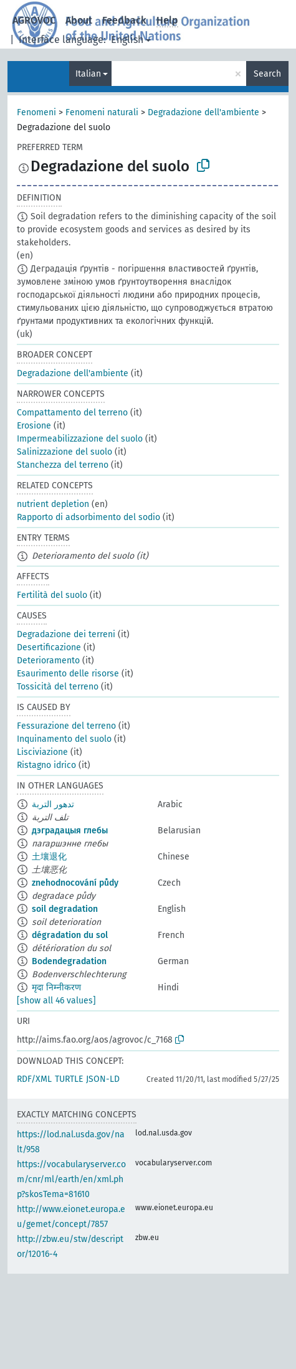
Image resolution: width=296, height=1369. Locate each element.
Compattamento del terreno (72, 412)
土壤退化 (49, 856)
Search (267, 74)
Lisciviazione (42, 752)
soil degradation (65, 909)
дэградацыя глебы (70, 830)
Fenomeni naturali (101, 112)
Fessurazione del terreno (66, 726)
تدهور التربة (53, 804)
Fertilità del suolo (52, 595)
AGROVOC (33, 20)
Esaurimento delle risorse (68, 673)
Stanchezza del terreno (62, 465)
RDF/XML (34, 1079)
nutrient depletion (53, 504)
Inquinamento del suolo (64, 739)
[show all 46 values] (56, 1000)
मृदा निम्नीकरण (56, 987)
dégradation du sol (70, 935)
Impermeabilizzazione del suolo (80, 438)
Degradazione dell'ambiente (203, 112)
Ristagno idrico (46, 765)
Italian (88, 74)
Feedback (124, 20)
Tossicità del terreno (57, 686)
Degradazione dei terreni (66, 634)
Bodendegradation (69, 961)
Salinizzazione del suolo (64, 452)
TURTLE (69, 1079)
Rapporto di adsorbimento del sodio (88, 517)
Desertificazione (49, 647)
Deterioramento (48, 660)
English (127, 39)
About (78, 20)
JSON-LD (103, 1079)
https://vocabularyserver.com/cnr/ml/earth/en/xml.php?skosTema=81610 (71, 1179)
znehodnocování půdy (75, 883)
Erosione (34, 425)
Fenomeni (36, 112)
